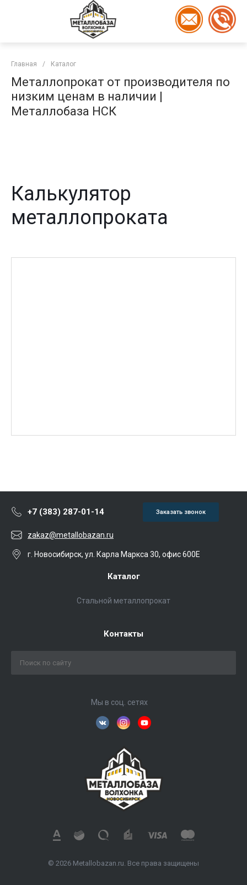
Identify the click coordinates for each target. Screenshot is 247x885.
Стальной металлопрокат (123, 600)
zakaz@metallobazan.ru (71, 535)
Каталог (124, 576)
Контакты (123, 634)
